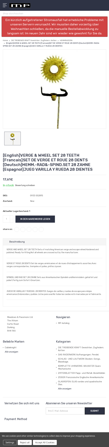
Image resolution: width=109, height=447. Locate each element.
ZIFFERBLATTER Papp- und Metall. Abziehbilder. (81, 373)
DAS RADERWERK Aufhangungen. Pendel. (78, 354)
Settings (10, 442)
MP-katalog (63, 323)
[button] (55, 26)
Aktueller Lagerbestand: (16, 211)
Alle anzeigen (11, 352)
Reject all (25, 442)
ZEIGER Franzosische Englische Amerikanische (81, 377)
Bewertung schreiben (25, 185)
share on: (7, 229)
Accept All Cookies (44, 442)
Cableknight (10, 347)
